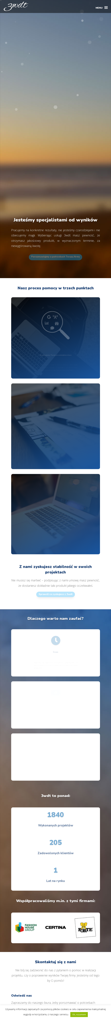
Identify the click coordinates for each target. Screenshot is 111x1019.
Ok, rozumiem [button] (79, 1014)
